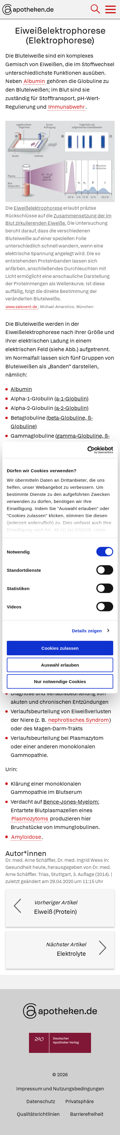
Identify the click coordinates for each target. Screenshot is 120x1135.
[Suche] (96, 9)
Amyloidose (26, 836)
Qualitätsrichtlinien (38, 1114)
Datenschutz (40, 1101)
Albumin (34, 81)
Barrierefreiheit (86, 1114)
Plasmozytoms (29, 818)
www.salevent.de (21, 306)
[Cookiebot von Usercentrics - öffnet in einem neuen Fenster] (87, 450)
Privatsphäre (79, 1101)
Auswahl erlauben (60, 664)
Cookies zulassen (60, 648)
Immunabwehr (66, 106)
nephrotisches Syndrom (78, 720)
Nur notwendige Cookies (60, 681)
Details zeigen (87, 630)
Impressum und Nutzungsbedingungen (60, 1089)
